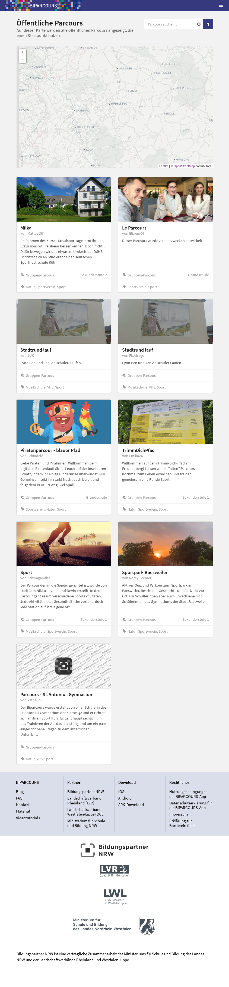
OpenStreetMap (184, 166)
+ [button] (22, 52)
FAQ (19, 798)
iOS (121, 791)
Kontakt (23, 804)
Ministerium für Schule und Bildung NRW (86, 823)
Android (125, 798)
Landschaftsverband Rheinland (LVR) (84, 800)
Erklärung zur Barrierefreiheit (182, 823)
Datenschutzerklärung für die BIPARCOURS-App (190, 805)
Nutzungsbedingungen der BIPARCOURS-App (188, 794)
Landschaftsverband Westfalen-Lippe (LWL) (86, 812)
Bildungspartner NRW (85, 791)
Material (23, 811)
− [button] (22, 59)
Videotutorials (28, 817)
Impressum (178, 814)
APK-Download (131, 804)
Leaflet (163, 166)
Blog (20, 791)
